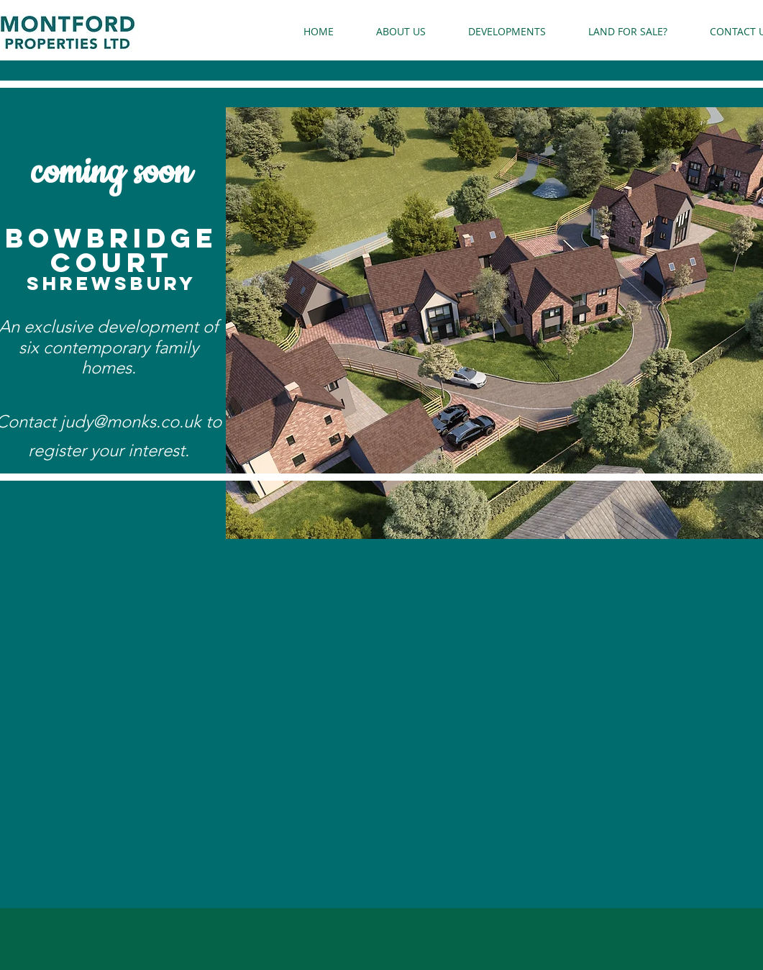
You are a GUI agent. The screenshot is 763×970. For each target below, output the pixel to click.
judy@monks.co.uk (130, 421)
